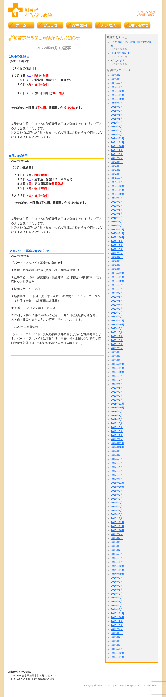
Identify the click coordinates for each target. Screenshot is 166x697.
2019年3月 (117, 391)
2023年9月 (117, 197)
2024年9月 (117, 150)
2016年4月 (117, 506)
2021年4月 (117, 304)
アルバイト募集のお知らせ (29, 251)
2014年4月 (117, 597)
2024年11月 (117, 142)
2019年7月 (117, 379)
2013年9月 (117, 621)
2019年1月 (117, 399)
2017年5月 (117, 463)
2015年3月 (117, 554)
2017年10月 (117, 447)
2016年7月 (117, 494)
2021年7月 (117, 292)
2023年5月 (117, 213)
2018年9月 (117, 411)
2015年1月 (117, 562)
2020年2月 (117, 356)
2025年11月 (117, 95)
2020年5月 (117, 344)
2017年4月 (117, 467)
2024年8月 (117, 154)
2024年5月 (117, 166)
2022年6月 (117, 249)
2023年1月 (117, 225)
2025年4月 (117, 122)
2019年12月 (117, 364)
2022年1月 (117, 269)
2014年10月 (117, 573)
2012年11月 (117, 657)
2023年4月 (117, 217)
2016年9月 (117, 490)
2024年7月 (117, 158)
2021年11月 (117, 277)
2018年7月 (117, 419)
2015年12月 (117, 522)
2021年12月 (117, 273)
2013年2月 (117, 645)
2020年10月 (117, 324)
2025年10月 (117, 98)
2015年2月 (117, 558)
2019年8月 (117, 376)
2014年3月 (117, 601)
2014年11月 (117, 569)
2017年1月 (117, 478)
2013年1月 (117, 649)
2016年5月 (117, 502)
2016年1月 (117, 518)
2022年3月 (117, 261)
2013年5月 (117, 633)
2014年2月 (117, 605)
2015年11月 (117, 526)
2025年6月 (117, 114)
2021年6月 (117, 296)
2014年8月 (117, 581)
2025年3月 (117, 126)
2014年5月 (117, 593)
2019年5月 (117, 387)
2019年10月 (117, 372)
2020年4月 (117, 348)
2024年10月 (117, 146)
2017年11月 (117, 443)
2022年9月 (117, 241)
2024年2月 (117, 178)
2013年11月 (117, 613)
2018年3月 (117, 431)
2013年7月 (117, 629)
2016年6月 (117, 498)
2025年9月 (117, 102)
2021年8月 (117, 288)
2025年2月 (117, 130)
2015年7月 (117, 538)
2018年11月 (117, 403)
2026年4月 (117, 75)
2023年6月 (117, 209)
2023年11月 (117, 190)
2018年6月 (117, 423)
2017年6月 (117, 459)
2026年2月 (117, 83)
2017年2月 (117, 474)
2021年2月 (117, 312)
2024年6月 (117, 162)
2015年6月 (117, 542)
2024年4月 (117, 170)
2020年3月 (117, 352)
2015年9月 (117, 534)
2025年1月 (117, 134)
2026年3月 (117, 79)
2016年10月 (117, 486)
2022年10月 (117, 237)
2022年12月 (117, 229)
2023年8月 (117, 201)
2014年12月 (117, 566)
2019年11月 (117, 368)
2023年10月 (117, 193)
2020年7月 (117, 336)
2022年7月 (117, 245)
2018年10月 (117, 407)
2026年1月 (117, 87)
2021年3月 (117, 308)
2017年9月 (117, 451)
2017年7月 (117, 455)
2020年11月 (117, 320)
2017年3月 (117, 471)
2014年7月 (117, 585)
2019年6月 (117, 383)
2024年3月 (117, 174)
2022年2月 (117, 265)
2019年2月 (117, 395)
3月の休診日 (118, 60)
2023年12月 (117, 186)
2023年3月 (117, 221)
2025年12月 (117, 91)
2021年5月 (117, 300)
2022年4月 (117, 257)
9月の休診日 (18, 156)
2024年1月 (117, 182)
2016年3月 (117, 510)
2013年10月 (117, 617)
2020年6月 (117, 340)
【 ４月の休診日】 (121, 53)
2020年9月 (117, 328)
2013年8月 (117, 625)
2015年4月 (117, 550)
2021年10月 (117, 281)
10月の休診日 (19, 56)
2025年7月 (117, 110)
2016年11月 (117, 482)
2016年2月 (117, 514)
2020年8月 (117, 332)
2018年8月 (117, 415)
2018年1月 (117, 439)
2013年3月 (117, 641)
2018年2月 (117, 435)
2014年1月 (117, 609)
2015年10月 (117, 530)
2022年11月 (117, 233)
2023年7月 (117, 205)
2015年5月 (117, 546)
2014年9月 (117, 577)
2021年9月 (117, 285)
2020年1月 (117, 360)
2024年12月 (117, 138)
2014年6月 (117, 589)
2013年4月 (117, 637)
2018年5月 (117, 427)
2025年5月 (117, 118)
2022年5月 (117, 253)
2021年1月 (117, 316)
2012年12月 (117, 653)
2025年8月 (117, 106)
